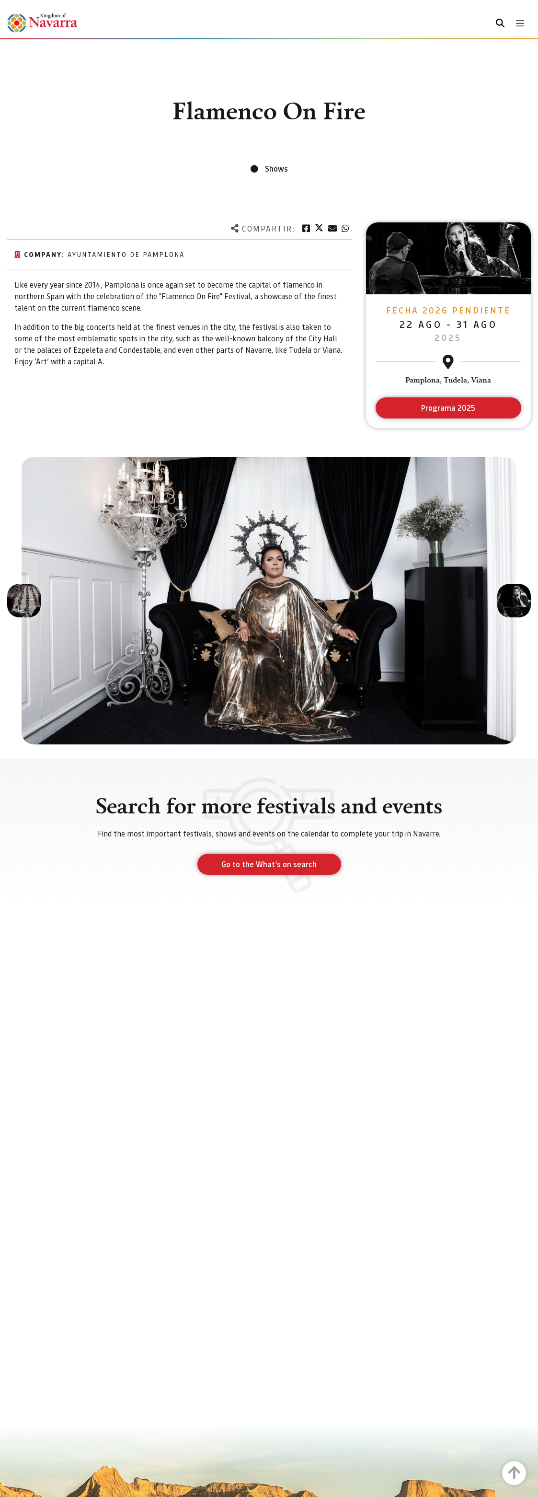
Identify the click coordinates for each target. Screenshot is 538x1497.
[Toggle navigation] (520, 23)
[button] (24, 600)
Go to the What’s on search (269, 864)
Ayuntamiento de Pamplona (126, 254)
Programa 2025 (448, 408)
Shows (276, 168)
